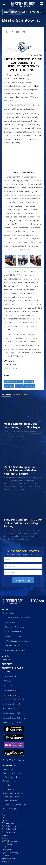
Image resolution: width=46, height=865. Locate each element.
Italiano (5, 821)
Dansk (4, 800)
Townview (30, 386)
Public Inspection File (9, 850)
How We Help (9, 771)
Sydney (19, 386)
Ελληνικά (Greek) (9, 806)
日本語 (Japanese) (10, 823)
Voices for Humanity (13, 636)
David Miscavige (10, 783)
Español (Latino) (9, 809)
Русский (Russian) (10, 835)
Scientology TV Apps (12, 722)
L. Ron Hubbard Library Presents (18, 641)
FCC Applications (7, 853)
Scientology (8, 752)
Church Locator (9, 764)
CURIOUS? (7, 664)
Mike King (29, 382)
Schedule (7, 659)
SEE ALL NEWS (22, 394)
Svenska (5, 838)
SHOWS (6, 609)
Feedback (8, 685)
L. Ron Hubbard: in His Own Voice (18, 618)
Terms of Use (6, 861)
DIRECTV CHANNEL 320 (14, 699)
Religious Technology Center (15, 787)
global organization (12, 304)
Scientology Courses (12, 756)
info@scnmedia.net (12, 368)
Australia (8, 386)
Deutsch (5, 803)
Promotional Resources (13, 690)
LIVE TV (5, 656)
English (5, 797)
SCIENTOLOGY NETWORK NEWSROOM (22, 12)
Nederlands (7, 826)
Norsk (4, 829)
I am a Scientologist (12, 646)
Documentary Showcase (14, 650)
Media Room (9, 681)
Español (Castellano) (11, 812)
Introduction (8, 671)
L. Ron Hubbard (10, 760)
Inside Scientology (12, 622)
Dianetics (7, 768)
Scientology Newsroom (13, 775)
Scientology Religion (11, 779)
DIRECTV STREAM (11, 704)
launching (28, 275)
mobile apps (9, 352)
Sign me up (23, 580)
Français (5, 844)
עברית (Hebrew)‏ (9, 815)
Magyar (5, 818)
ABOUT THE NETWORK (13, 668)
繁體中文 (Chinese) (10, 841)
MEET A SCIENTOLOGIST (18, 105)
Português (6, 832)
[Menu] (4, 3)
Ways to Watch (10, 676)
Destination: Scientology (14, 627)
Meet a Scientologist (13, 382)
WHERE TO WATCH (11, 695)
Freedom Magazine (11, 791)
